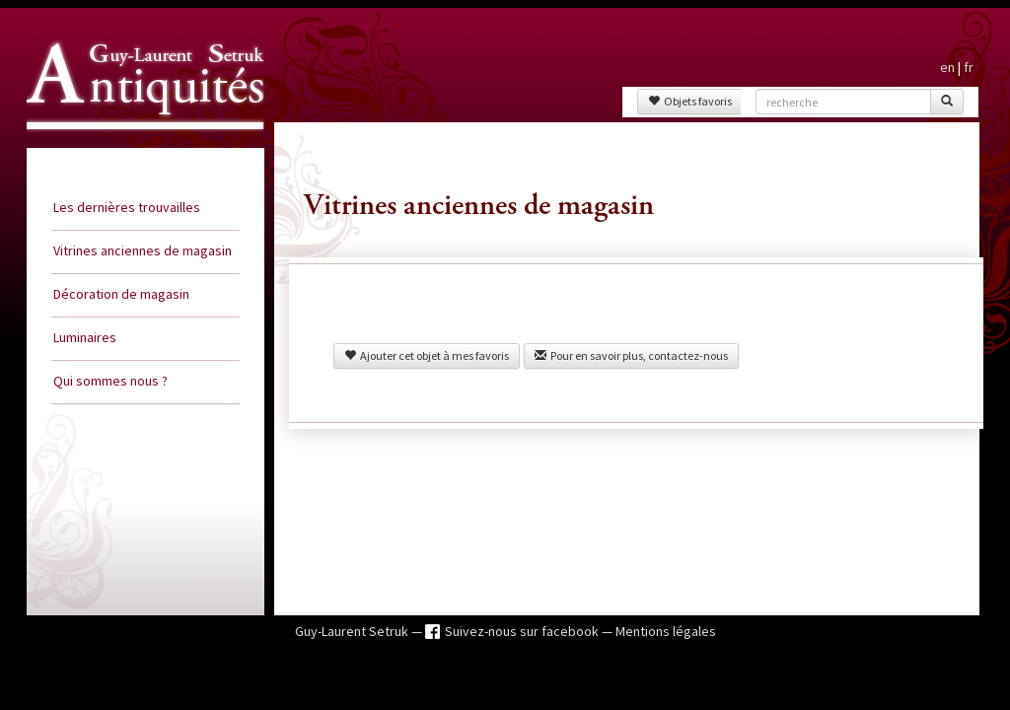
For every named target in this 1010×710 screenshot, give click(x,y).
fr (969, 67)
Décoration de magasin (121, 294)
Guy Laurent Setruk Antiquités (137, 147)
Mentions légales (665, 631)
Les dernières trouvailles (126, 207)
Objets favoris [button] (690, 101)
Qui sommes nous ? (110, 381)
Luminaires (84, 337)
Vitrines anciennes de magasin (142, 250)
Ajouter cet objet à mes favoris (426, 355)
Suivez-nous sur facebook (523, 631)
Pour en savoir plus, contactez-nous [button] (631, 355)
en (947, 67)
